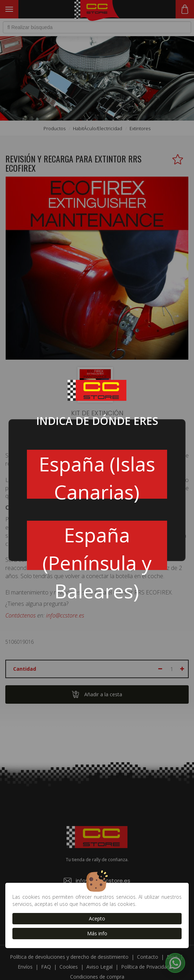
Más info (97, 933)
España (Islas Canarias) (97, 474)
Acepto (97, 918)
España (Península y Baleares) (97, 545)
